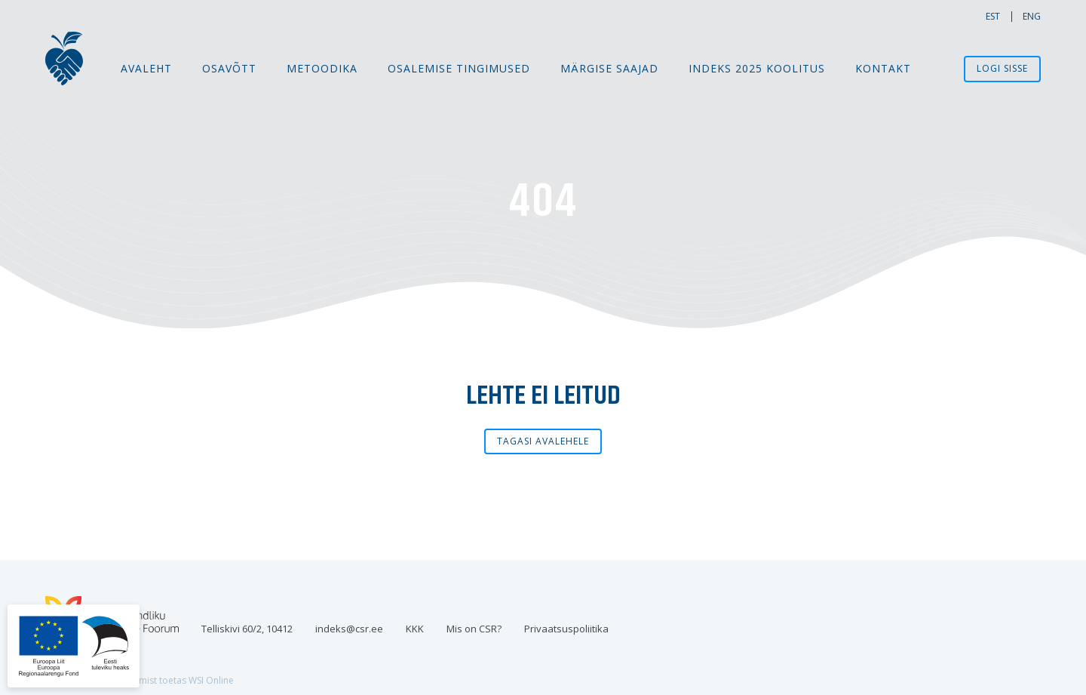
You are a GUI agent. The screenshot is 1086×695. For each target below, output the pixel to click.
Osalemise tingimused (459, 68)
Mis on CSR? (474, 628)
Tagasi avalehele (543, 441)
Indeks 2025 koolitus (757, 68)
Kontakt (883, 68)
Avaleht (146, 68)
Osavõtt (229, 68)
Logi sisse (1002, 68)
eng (1032, 16)
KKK (415, 628)
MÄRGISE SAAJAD (609, 68)
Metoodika (322, 68)
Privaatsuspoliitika (566, 628)
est (993, 16)
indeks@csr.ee (349, 628)
